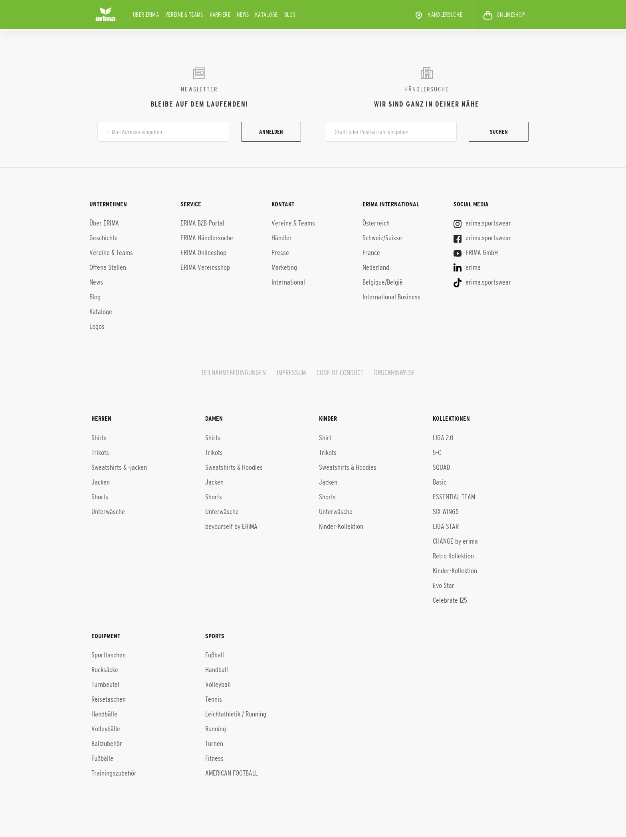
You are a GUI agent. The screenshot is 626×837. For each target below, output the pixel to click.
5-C (437, 452)
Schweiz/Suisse (382, 238)
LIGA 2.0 (443, 437)
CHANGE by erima (455, 541)
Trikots (100, 452)
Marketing (284, 267)
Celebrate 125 (450, 600)
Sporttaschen (108, 655)
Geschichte (103, 238)
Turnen (214, 744)
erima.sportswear (482, 223)
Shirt (325, 437)
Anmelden (271, 132)
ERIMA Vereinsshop (205, 267)
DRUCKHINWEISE (394, 373)
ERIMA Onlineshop (203, 253)
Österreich (376, 223)
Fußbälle (102, 758)
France (371, 253)
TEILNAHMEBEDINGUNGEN (233, 373)
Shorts (99, 497)
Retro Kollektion (453, 556)
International (288, 282)
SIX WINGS (446, 511)
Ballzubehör (106, 744)
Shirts (99, 437)
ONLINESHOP (504, 15)
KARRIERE (220, 14)
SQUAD (441, 467)
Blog (290, 14)
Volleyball (218, 685)
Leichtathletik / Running (235, 714)
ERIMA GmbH (476, 253)
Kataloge (266, 14)
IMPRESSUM (291, 373)
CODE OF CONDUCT (340, 373)
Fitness (214, 758)
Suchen (499, 132)
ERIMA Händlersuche (206, 238)
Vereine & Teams (184, 14)
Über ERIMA (146, 14)
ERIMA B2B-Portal (202, 223)
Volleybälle (105, 729)
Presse (280, 253)
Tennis (213, 699)
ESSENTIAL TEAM (454, 497)
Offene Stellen (107, 267)
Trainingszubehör (114, 773)
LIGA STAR (446, 526)
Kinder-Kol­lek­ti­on (455, 570)
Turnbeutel (105, 685)
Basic (439, 482)
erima (467, 267)
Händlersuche (438, 15)
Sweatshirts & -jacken (119, 467)
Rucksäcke (104, 670)
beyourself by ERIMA (231, 526)
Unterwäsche (108, 511)
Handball (216, 670)
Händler (281, 238)
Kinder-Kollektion (341, 526)
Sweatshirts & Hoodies (234, 467)
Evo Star (443, 585)
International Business (391, 297)
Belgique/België (383, 282)
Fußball (214, 655)
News (243, 14)
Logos (97, 326)
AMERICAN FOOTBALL (231, 773)
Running (215, 729)
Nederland (376, 267)
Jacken (100, 482)
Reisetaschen (108, 699)
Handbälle (104, 714)
